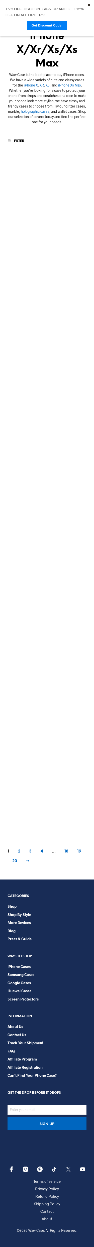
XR (42, 85)
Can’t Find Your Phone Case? (32, 1075)
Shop (12, 906)
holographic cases (35, 111)
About (47, 1218)
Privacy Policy (47, 1188)
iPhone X (31, 85)
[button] (18, 141)
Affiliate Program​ (22, 1059)
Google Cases (19, 982)
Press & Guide (20, 938)
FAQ (11, 1051)
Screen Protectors (23, 999)
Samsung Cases (21, 974)
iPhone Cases (19, 966)
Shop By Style (19, 914)
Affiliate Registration (25, 1067)
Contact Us (17, 1034)
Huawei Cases (19, 990)
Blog (12, 930)
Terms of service (47, 1181)
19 (79, 851)
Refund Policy (47, 1196)
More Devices (19, 922)
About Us (15, 1026)
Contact (47, 1211)
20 (14, 861)
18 (66, 851)
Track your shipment (25, 1042)
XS (48, 85)
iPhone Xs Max (69, 85)
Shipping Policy (47, 1204)
